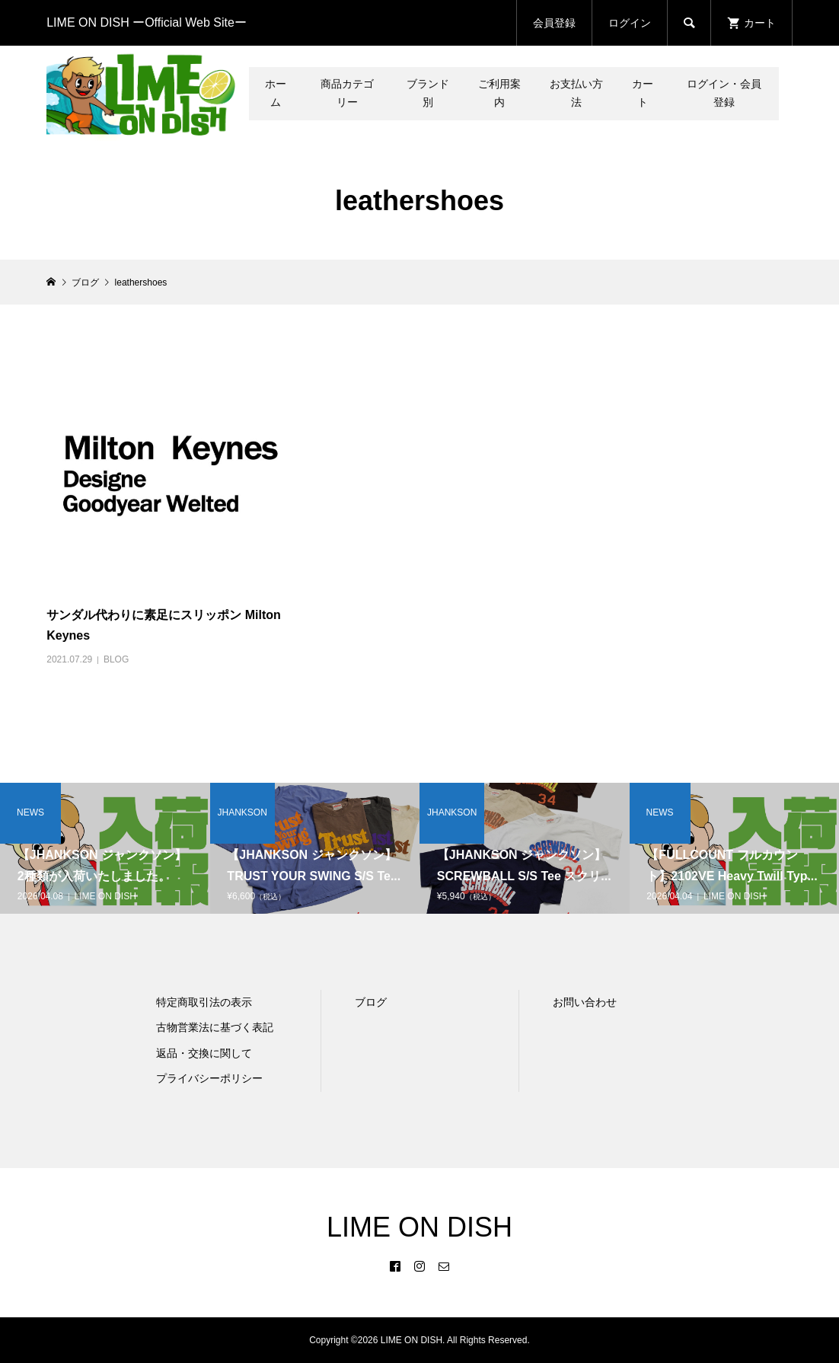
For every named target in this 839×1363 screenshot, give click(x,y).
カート (642, 93)
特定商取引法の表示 (204, 1002)
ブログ (371, 1002)
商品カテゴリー (347, 93)
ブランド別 (428, 93)
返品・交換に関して (204, 1053)
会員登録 (554, 23)
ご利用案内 (499, 93)
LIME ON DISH (419, 1227)
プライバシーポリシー (209, 1078)
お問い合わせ (585, 1002)
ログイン (629, 23)
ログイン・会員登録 (724, 93)
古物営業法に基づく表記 (214, 1027)
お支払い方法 (576, 93)
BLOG (116, 659)
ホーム (275, 93)
